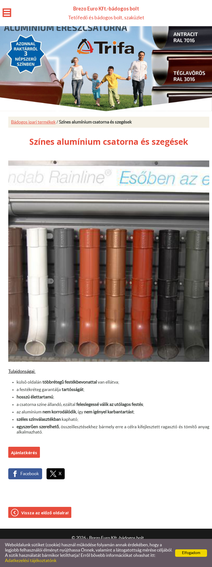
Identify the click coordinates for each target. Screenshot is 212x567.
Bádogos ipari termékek (33, 122)
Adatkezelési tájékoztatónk (30, 560)
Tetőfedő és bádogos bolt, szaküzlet (106, 13)
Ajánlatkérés (24, 452)
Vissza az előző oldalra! (45, 512)
